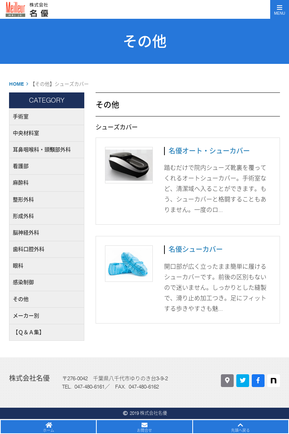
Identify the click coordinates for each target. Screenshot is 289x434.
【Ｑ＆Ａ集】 (28, 332)
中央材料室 (26, 133)
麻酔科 (21, 183)
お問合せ (144, 430)
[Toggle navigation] (279, 9)
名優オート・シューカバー (209, 151)
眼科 (18, 266)
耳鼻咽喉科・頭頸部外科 (42, 150)
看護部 (21, 166)
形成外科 (23, 216)
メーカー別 (26, 316)
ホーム (48, 430)
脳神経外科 (26, 233)
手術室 (21, 116)
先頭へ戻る (240, 430)
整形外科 (23, 200)
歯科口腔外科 (28, 249)
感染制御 (23, 282)
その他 (21, 299)
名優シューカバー (196, 249)
